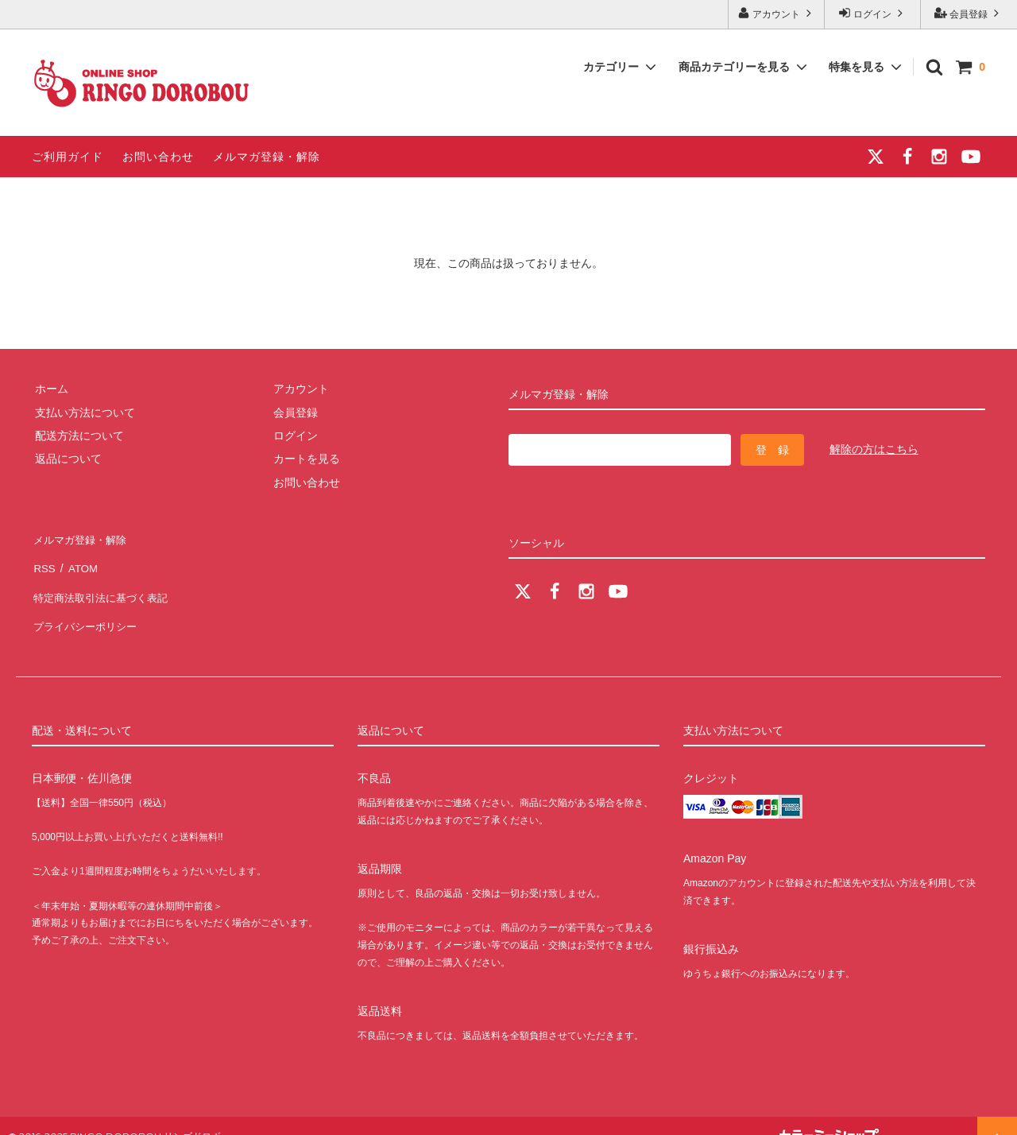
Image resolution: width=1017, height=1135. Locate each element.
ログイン (872, 13)
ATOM (79, 560)
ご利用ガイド (67, 156)
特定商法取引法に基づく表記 (104, 584)
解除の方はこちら (873, 449)
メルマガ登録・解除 (266, 156)
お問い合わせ (158, 156)
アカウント (776, 13)
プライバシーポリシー (87, 607)
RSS (43, 560)
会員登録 (968, 13)
